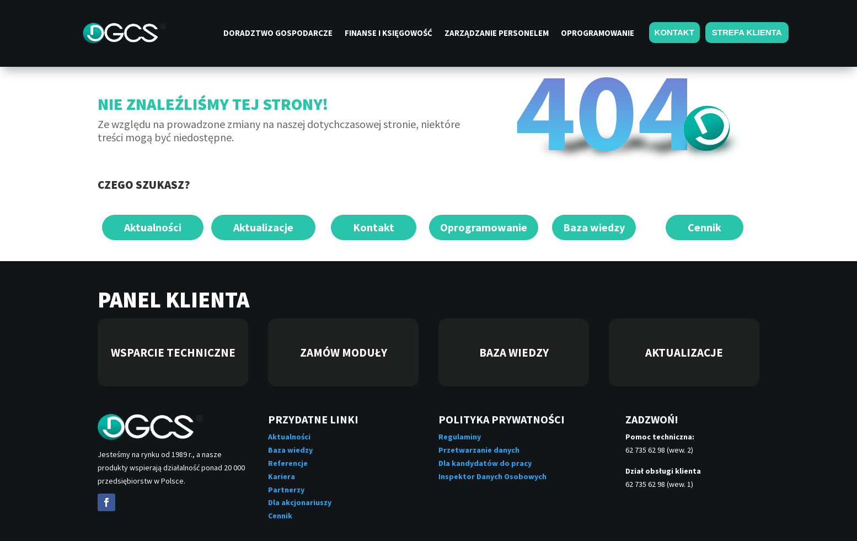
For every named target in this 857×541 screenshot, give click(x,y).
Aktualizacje (263, 227)
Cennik (704, 227)
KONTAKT (674, 32)
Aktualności (152, 227)
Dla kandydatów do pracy (485, 463)
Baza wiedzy (594, 227)
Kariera (281, 476)
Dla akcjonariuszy (299, 502)
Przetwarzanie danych (478, 450)
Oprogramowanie (597, 33)
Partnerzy (286, 490)
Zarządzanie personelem (496, 33)
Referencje (288, 463)
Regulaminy (459, 437)
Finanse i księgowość (388, 33)
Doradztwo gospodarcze (278, 33)
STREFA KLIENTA (747, 32)
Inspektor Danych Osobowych (492, 476)
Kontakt (373, 227)
